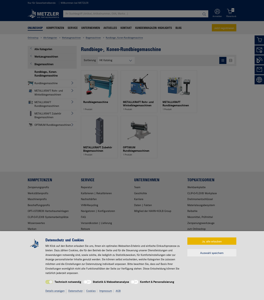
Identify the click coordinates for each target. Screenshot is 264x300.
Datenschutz (75, 291)
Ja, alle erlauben (212, 241)
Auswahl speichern (212, 252)
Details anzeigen (55, 291)
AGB (118, 291)
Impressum (105, 291)
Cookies (91, 291)
